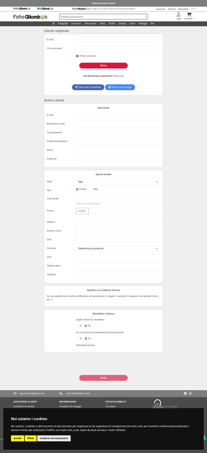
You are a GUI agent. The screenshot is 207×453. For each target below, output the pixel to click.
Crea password (54, 48)
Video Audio (90, 23)
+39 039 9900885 (74, 393)
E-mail (50, 39)
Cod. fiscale (53, 198)
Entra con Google (120, 87)
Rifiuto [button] (30, 438)
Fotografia (63, 23)
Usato (132, 23)
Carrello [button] (188, 16)
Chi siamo (110, 406)
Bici (152, 23)
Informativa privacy (85, 345)
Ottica (103, 23)
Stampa (122, 23)
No (89, 325)
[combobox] (103, 16)
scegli (81, 211)
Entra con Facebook (88, 87)
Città (49, 239)
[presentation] (103, 367)
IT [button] (192, 9)
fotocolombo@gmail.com (32, 393)
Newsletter (183, 9)
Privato (83, 189)
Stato (49, 181)
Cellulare (51, 274)
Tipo (49, 190)
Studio (112, 23)
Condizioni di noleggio (70, 406)
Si (81, 325)
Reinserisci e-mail (56, 123)
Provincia (51, 248)
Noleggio (143, 23)
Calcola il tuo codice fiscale (87, 204)
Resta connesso (88, 56)
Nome (50, 150)
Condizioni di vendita (23, 406)
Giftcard (172, 9)
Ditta (95, 189)
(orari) (87, 393)
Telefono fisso (54, 265)
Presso (50, 210)
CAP (49, 257)
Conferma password (57, 141)
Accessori (76, 23)
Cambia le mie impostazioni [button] (54, 438)
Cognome (52, 158)
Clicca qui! (118, 76)
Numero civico (54, 230)
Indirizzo (51, 222)
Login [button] (178, 16)
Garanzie (160, 9)
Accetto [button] (18, 438)
